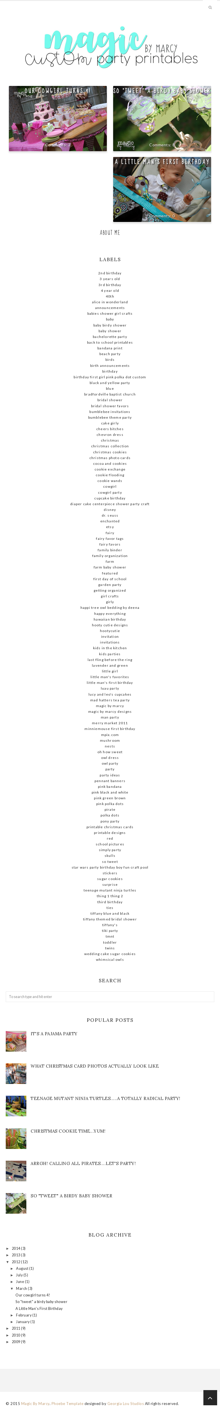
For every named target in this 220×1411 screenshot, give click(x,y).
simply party (110, 850)
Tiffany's (110, 925)
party (110, 769)
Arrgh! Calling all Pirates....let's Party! (83, 1163)
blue (110, 388)
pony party (110, 821)
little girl (110, 671)
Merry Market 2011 (110, 723)
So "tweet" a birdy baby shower (162, 91)
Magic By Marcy (35, 1403)
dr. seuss (110, 515)
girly (110, 602)
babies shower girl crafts (110, 313)
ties (110, 908)
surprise (110, 884)
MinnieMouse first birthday (110, 729)
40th (110, 296)
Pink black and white (110, 792)
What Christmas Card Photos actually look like (95, 1066)
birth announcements (110, 365)
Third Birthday (110, 902)
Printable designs (110, 833)
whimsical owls (110, 959)
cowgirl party (110, 492)
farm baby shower (110, 567)
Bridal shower (110, 400)
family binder (110, 550)
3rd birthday (110, 285)
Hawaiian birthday (110, 619)
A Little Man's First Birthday (162, 162)
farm (110, 561)
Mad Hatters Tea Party (110, 700)
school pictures (110, 844)
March (22, 1288)
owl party (110, 763)
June (20, 1282)
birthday (110, 371)
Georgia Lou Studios (125, 1403)
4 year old (110, 290)
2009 (16, 1342)
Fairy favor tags (110, 538)
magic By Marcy (110, 706)
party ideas (110, 775)
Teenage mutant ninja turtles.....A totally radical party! (105, 1098)
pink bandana (110, 786)
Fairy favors (110, 544)
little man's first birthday (110, 682)
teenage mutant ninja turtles (110, 890)
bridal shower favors (110, 406)
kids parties (110, 654)
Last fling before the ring (110, 660)
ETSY (110, 527)
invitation (110, 636)
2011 (16, 1328)
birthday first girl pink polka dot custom (110, 377)
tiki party (110, 930)
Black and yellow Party (110, 383)
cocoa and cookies (110, 463)
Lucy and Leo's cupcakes (110, 694)
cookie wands (109, 481)
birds (110, 359)
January (23, 1322)
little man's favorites (110, 677)
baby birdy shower (110, 325)
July (19, 1275)
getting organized (110, 590)
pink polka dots (110, 804)
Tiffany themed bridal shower (110, 919)
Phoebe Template (68, 1403)
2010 (16, 1335)
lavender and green (110, 665)
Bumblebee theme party (110, 417)
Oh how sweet (110, 752)
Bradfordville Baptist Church (110, 394)
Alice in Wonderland (110, 302)
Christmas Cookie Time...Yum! (68, 1131)
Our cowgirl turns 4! (58, 91)
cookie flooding (110, 475)
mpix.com (110, 735)
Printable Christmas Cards (110, 827)
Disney (110, 509)
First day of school (110, 579)
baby (110, 319)
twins (110, 948)
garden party (109, 584)
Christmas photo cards (110, 458)
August (22, 1268)
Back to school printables (110, 342)
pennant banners (110, 781)
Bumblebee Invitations (109, 412)
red (110, 838)
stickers (110, 873)
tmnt (110, 936)
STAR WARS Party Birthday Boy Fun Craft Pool (110, 867)
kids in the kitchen (110, 648)
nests (110, 746)
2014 (16, 1248)
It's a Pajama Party (54, 1033)
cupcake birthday (109, 498)
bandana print (110, 348)
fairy (110, 533)
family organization (110, 556)
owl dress (110, 757)
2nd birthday (109, 273)
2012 (16, 1262)
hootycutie (110, 631)
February (24, 1315)
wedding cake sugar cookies (110, 954)
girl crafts (110, 596)
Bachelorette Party (110, 336)
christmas (110, 440)
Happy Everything (110, 613)
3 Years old (110, 279)
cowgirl (110, 486)
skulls (110, 855)
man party (110, 717)
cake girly (110, 423)
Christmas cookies (110, 452)
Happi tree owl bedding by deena (110, 607)
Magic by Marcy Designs (110, 711)
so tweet (110, 861)
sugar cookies (110, 879)
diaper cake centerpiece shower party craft (110, 504)
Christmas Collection (110, 446)
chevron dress (110, 434)
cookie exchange (110, 469)
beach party (110, 354)
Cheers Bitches (110, 429)
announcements (110, 308)
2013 (16, 1255)
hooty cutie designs (110, 625)
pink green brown (110, 798)
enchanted (110, 521)
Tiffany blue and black (110, 913)
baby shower (110, 331)
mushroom (110, 740)
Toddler (110, 942)
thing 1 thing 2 (110, 896)
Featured (110, 573)
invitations (110, 642)
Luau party (110, 688)
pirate (110, 809)
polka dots (110, 815)
